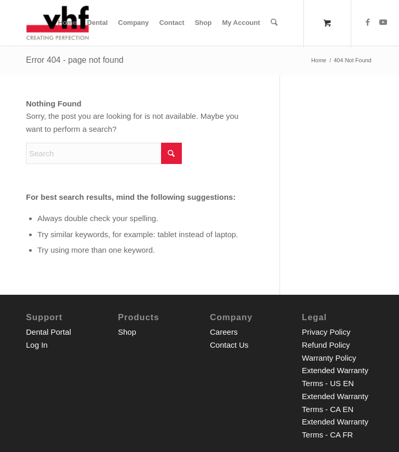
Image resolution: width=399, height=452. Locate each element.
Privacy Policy (326, 331)
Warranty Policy (329, 357)
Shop (127, 331)
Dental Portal (48, 331)
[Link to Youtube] (383, 22)
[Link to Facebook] (368, 22)
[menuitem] (67, 23)
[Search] (274, 23)
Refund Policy (326, 344)
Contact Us (229, 344)
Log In (37, 344)
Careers (223, 331)
